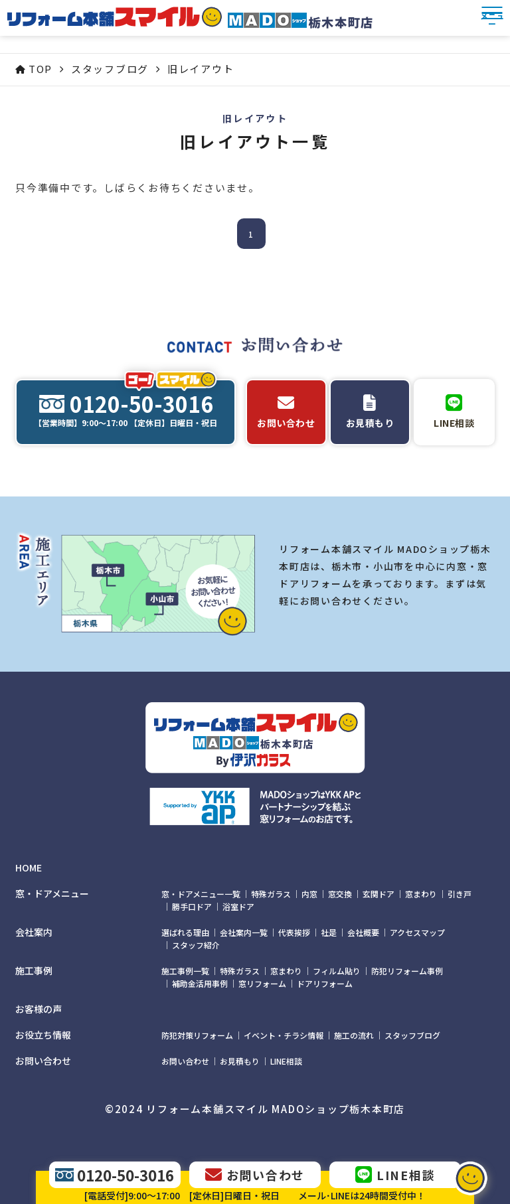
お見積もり (240, 1061)
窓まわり (421, 893)
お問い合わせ (185, 1061)
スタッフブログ (412, 1035)
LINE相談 (286, 1061)
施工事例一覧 (185, 970)
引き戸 (459, 893)
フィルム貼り (337, 970)
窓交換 (340, 893)
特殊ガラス (271, 893)
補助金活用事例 (200, 983)
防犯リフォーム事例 (407, 970)
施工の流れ (354, 1035)
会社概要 (363, 932)
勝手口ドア (192, 906)
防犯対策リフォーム (197, 1035)
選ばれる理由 (185, 932)
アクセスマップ (417, 932)
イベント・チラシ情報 (283, 1035)
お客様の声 (38, 1009)
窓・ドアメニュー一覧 (200, 893)
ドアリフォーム (325, 983)
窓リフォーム (262, 983)
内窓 (309, 893)
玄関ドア (378, 893)
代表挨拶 (294, 932)
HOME (28, 868)
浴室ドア (238, 906)
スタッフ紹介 (196, 944)
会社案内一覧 (244, 932)
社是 (329, 932)
